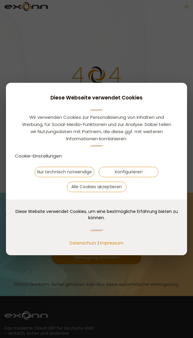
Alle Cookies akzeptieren (96, 187)
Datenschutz (83, 243)
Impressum (111, 243)
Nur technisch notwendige (64, 172)
